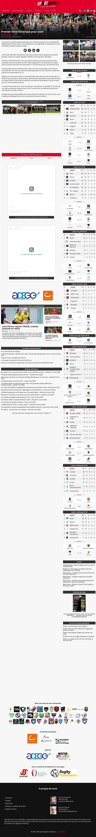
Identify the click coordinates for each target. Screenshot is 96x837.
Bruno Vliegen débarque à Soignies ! (79, 636)
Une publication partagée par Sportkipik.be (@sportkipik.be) (31, 217)
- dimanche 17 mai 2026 (30, 372)
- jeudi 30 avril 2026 (30, 387)
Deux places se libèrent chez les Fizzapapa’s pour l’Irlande (77, 569)
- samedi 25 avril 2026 (27, 394)
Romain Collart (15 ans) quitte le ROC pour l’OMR (78, 585)
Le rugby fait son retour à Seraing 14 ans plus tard (78, 639)
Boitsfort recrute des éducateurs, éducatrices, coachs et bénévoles (78, 581)
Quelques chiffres (11, 809)
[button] (10, 109)
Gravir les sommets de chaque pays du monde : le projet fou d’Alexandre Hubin (27, 362)
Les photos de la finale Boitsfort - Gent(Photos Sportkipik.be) (31, 101)
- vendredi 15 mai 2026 (30, 377)
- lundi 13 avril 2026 (22, 397)
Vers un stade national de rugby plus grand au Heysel (78, 629)
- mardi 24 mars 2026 (21, 409)
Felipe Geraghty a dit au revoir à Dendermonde (79, 565)
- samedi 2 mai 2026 (26, 384)
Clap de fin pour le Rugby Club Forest (13, 357)
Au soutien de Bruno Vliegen (10, 351)
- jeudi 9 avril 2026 (18, 402)
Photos (47, 10)
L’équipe (8, 801)
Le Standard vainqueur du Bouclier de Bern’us (16, 360)
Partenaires (9, 803)
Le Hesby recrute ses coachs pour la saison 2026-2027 (79, 573)
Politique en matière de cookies (15, 806)
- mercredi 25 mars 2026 (29, 407)
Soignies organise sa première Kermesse (77, 577)
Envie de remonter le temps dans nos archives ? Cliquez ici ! (31, 413)
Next (57, 109)
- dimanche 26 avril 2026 (28, 392)
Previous (5, 109)
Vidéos (54, 10)
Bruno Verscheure (16, 36)
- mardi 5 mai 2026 (18, 381)
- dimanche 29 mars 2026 (23, 404)
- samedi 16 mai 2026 (22, 374)
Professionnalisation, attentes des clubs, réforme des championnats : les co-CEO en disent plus (31, 354)
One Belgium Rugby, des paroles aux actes (78, 633)
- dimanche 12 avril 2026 (24, 399)
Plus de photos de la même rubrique (79, 64)
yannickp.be (61, 832)
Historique (8, 798)
